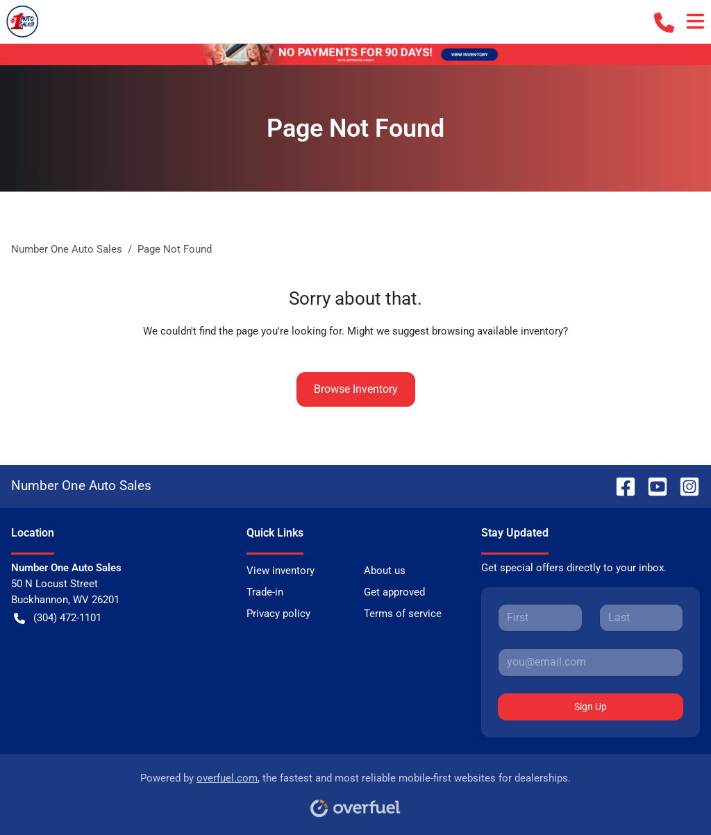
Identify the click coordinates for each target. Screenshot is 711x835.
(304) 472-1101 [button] (57, 618)
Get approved (394, 592)
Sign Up (590, 706)
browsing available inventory (497, 331)
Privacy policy (278, 613)
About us (384, 570)
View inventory (280, 570)
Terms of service (403, 613)
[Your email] (590, 662)
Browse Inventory (356, 389)
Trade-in (264, 592)
